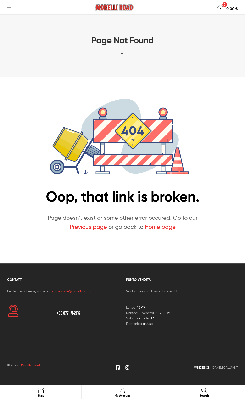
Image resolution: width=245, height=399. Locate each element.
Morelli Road (30, 365)
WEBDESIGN (202, 367)
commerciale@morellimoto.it (70, 291)
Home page (160, 226)
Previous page (88, 226)
